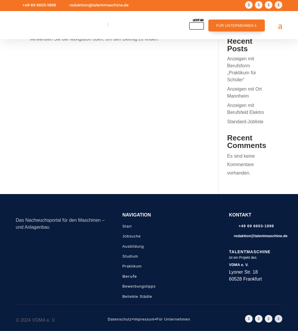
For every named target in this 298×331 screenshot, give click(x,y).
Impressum (144, 319)
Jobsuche (131, 236)
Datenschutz (120, 319)
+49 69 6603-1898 (39, 5)
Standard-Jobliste (245, 121)
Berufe (129, 276)
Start (127, 226)
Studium (130, 256)
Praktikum (132, 266)
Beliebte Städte (137, 296)
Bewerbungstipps (138, 286)
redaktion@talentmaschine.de (98, 5)
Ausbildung (133, 246)
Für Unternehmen (234, 26)
